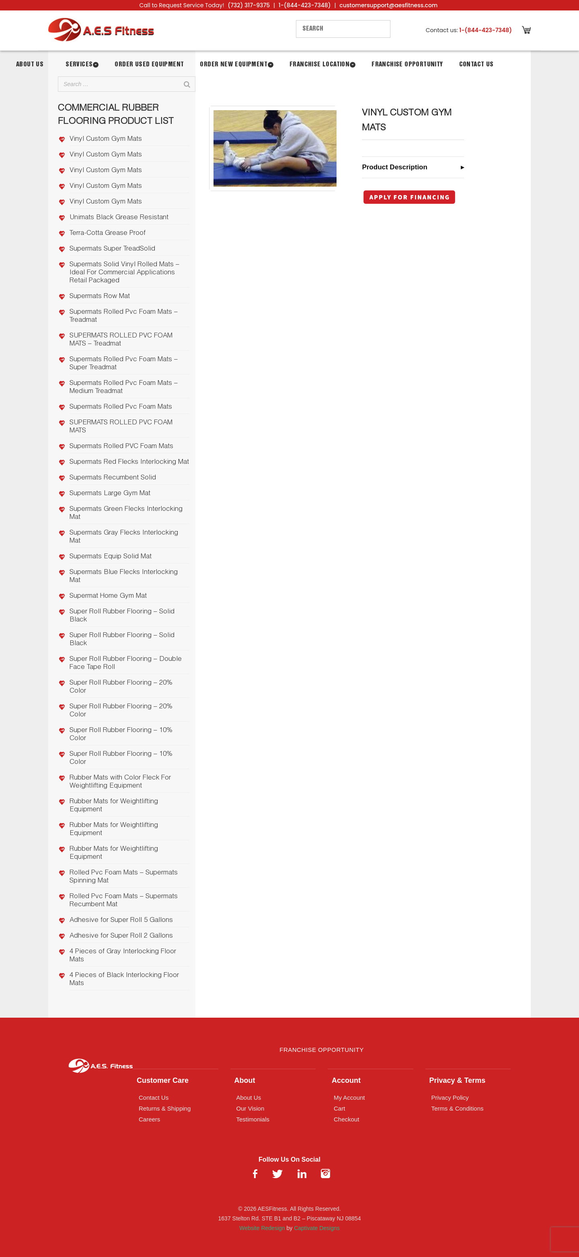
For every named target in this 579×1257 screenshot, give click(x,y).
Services (79, 65)
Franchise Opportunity (407, 65)
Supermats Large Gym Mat (110, 493)
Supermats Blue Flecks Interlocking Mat (124, 576)
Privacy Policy (450, 1097)
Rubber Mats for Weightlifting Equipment (114, 805)
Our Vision (250, 1108)
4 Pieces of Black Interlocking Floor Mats (124, 979)
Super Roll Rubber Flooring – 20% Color (121, 687)
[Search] (187, 84)
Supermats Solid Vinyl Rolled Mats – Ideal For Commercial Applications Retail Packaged (124, 272)
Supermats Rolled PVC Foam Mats (121, 446)
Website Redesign (262, 1228)
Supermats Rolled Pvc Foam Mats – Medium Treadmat (124, 387)
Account (346, 1080)
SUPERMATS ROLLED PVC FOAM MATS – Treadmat (121, 340)
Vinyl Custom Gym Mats (106, 139)
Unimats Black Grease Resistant (119, 217)
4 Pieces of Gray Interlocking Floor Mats (123, 955)
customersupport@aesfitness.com (388, 5)
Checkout (346, 1119)
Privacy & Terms (457, 1080)
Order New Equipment (233, 65)
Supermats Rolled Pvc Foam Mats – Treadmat (124, 316)
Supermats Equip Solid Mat (111, 556)
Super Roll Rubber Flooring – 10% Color (121, 734)
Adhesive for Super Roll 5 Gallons (121, 920)
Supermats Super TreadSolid (112, 249)
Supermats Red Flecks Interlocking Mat (129, 462)
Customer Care (163, 1080)
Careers (149, 1119)
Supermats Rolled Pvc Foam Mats (121, 407)
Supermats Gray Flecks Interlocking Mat (124, 537)
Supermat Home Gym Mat (108, 596)
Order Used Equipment (149, 65)
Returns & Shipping (165, 1108)
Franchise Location (319, 65)
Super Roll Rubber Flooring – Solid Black (122, 616)
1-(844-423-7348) (305, 5)
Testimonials (253, 1119)
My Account (349, 1097)
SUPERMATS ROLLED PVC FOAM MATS (121, 427)
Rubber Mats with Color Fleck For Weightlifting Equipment (120, 782)
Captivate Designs (317, 1228)
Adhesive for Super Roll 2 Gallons (121, 936)
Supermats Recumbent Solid (113, 478)
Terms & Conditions (457, 1108)
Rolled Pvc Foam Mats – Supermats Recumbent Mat (124, 900)
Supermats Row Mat (100, 296)
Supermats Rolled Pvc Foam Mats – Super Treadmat (124, 363)
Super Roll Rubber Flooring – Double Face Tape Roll (126, 663)
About (244, 1080)
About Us (29, 65)
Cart (339, 1108)
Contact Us (476, 65)
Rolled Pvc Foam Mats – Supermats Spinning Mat (124, 877)
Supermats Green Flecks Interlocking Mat (126, 513)
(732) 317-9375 (249, 5)
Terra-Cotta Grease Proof (108, 233)
